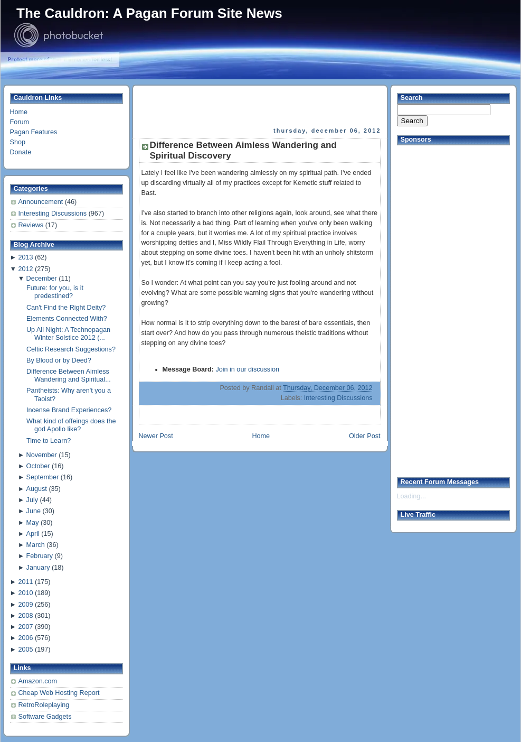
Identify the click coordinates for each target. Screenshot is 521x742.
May (32, 522)
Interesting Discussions (53, 213)
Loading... (411, 496)
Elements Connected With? (66, 318)
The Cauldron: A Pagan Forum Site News (149, 13)
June (33, 511)
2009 (25, 604)
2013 (25, 257)
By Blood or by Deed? (58, 360)
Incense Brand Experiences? (68, 410)
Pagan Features (34, 132)
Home (19, 112)
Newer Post (156, 436)
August (36, 489)
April (33, 533)
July (32, 500)
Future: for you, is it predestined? (54, 292)
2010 (25, 593)
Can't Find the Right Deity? (66, 307)
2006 (25, 638)
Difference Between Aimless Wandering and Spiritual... (68, 375)
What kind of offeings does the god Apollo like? (71, 425)
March (35, 545)
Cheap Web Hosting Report (59, 693)
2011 (25, 582)
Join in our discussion (247, 369)
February (39, 556)
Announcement (41, 202)
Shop (17, 142)
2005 (25, 649)
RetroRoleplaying (44, 705)
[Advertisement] (439, 307)
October (38, 466)
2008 (25, 615)
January (38, 567)
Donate (21, 152)
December (41, 278)
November (41, 455)
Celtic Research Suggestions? (71, 349)
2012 (25, 269)
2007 (25, 626)
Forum (19, 122)
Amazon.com (38, 681)
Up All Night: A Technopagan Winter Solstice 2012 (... (68, 333)
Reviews (31, 225)
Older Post (365, 436)
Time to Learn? (48, 440)
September (42, 477)
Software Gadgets (45, 716)
